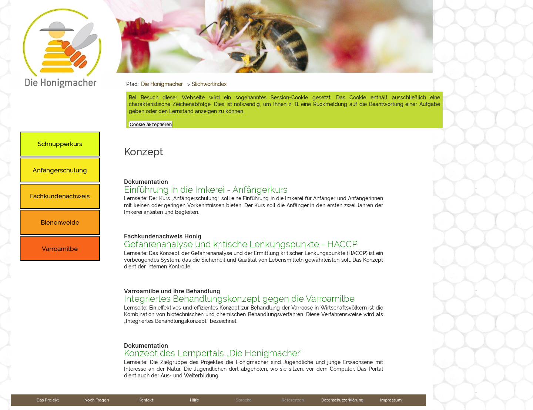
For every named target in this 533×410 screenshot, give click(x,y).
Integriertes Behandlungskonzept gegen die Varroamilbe (239, 299)
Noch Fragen (96, 400)
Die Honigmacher (162, 84)
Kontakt (145, 400)
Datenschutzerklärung (342, 400)
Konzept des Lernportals (213, 353)
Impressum (391, 400)
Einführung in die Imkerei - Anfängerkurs (206, 190)
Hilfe (194, 400)
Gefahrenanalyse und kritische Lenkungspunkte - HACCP (241, 244)
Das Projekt (48, 400)
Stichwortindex (209, 84)
